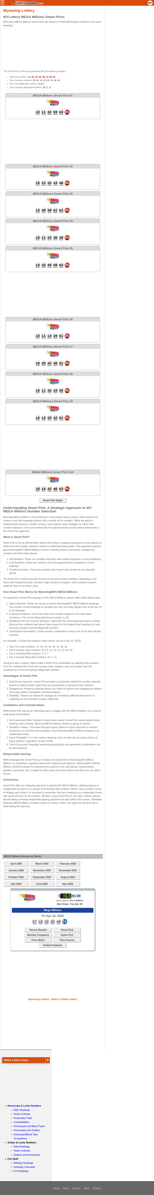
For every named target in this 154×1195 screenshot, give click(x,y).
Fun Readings (21, 1171)
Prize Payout (67, 940)
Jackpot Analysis (52, 945)
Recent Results (38, 930)
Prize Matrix (38, 940)
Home (56, 1188)
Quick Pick (67, 935)
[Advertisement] (50, 48)
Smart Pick (67, 930)
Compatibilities (21, 1122)
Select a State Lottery (64, 999)
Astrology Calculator (24, 1167)
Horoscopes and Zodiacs (27, 1130)
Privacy (97, 1188)
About (66, 1188)
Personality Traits (23, 1118)
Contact (76, 1188)
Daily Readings (22, 1110)
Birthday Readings (23, 1163)
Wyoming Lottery (38, 999)
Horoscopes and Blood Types (29, 1126)
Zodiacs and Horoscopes (27, 1155)
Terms (86, 1188)
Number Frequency (38, 935)
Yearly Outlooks (22, 1114)
